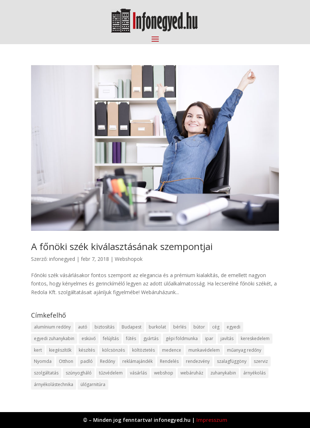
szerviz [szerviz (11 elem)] (261, 361)
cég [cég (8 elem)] (215, 327)
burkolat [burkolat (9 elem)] (157, 327)
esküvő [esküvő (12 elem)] (89, 338)
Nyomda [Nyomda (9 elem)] (43, 361)
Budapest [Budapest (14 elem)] (131, 327)
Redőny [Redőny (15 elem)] (107, 361)
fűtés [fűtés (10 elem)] (131, 338)
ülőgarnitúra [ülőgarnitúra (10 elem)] (92, 384)
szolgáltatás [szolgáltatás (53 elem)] (46, 373)
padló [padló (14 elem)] (86, 361)
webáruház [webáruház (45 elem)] (191, 373)
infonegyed (62, 258)
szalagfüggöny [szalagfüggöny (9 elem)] (231, 361)
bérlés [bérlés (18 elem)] (179, 327)
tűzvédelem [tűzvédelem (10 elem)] (111, 373)
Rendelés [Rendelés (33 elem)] (169, 361)
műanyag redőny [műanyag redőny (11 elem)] (244, 350)
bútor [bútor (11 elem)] (199, 327)
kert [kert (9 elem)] (38, 350)
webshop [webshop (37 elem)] (163, 373)
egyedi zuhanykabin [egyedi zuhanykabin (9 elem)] (54, 338)
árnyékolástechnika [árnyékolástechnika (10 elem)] (53, 384)
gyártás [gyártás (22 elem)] (150, 338)
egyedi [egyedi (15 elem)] (233, 327)
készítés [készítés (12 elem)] (87, 350)
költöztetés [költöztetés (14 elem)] (143, 350)
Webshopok (129, 258)
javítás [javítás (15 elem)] (227, 338)
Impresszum (211, 419)
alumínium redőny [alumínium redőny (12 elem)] (52, 327)
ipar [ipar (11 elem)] (209, 338)
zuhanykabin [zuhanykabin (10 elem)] (223, 373)
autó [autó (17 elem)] (82, 327)
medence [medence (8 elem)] (171, 350)
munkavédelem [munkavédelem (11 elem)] (204, 350)
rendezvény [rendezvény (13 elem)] (198, 361)
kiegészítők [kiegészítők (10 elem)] (60, 350)
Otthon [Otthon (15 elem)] (66, 361)
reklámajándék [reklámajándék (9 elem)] (137, 361)
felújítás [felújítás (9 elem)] (111, 338)
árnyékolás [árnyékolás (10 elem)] (254, 373)
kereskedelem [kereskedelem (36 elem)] (255, 338)
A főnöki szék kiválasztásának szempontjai (122, 246)
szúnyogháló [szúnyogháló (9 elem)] (79, 373)
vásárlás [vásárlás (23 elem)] (138, 373)
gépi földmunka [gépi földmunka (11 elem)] (182, 338)
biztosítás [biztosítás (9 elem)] (104, 327)
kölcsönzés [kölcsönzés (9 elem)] (113, 350)
